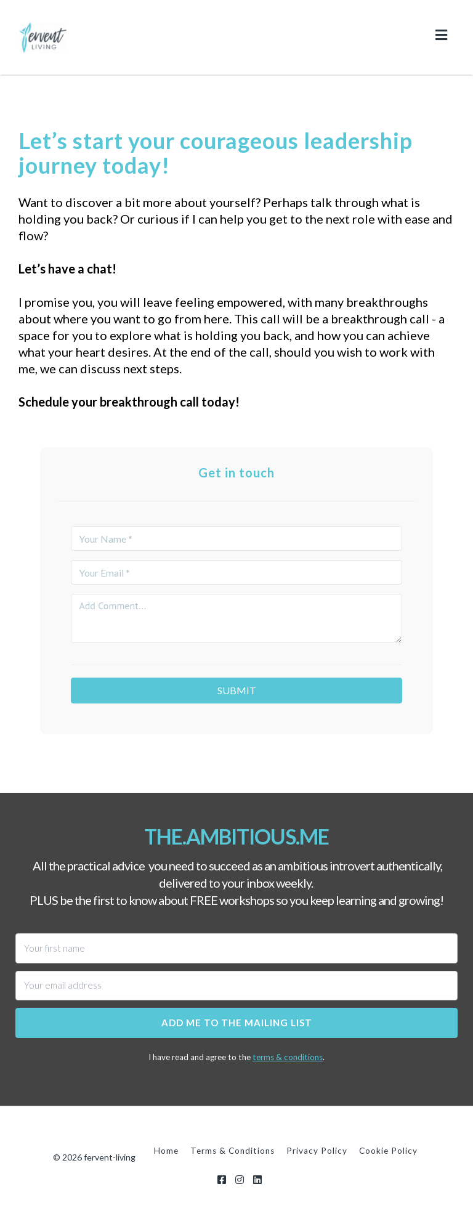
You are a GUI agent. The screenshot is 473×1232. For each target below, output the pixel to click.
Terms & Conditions (232, 1151)
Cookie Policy (388, 1151)
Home (166, 1151)
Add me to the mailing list (236, 1022)
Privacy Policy (316, 1151)
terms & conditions (288, 1057)
